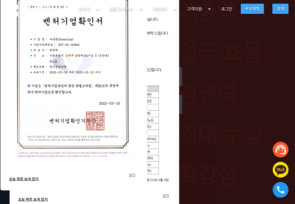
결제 (280, 9)
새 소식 (89, 9)
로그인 (226, 9)
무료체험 (252, 9)
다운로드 (166, 9)
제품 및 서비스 (127, 9)
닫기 (132, 175)
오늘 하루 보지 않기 (24, 179)
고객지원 (200, 9)
